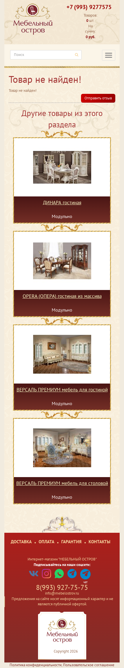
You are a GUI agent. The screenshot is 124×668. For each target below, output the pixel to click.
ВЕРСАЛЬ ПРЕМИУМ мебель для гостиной (62, 390)
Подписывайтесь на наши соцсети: (62, 564)
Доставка (21, 541)
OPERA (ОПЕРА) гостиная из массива (62, 296)
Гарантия (71, 541)
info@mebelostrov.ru (62, 593)
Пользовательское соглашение (88, 664)
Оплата (46, 541)
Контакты (99, 541)
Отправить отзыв (98, 98)
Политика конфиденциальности (36, 664)
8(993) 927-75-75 (62, 587)
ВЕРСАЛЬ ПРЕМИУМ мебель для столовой (62, 483)
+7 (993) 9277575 (89, 7)
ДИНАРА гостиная (62, 203)
